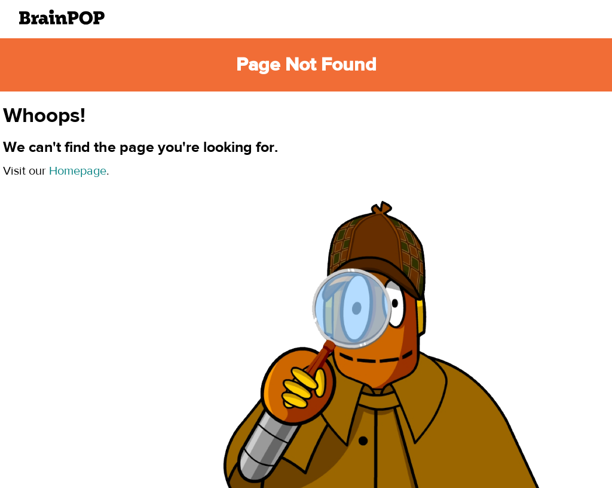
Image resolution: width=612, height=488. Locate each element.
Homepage (77, 170)
